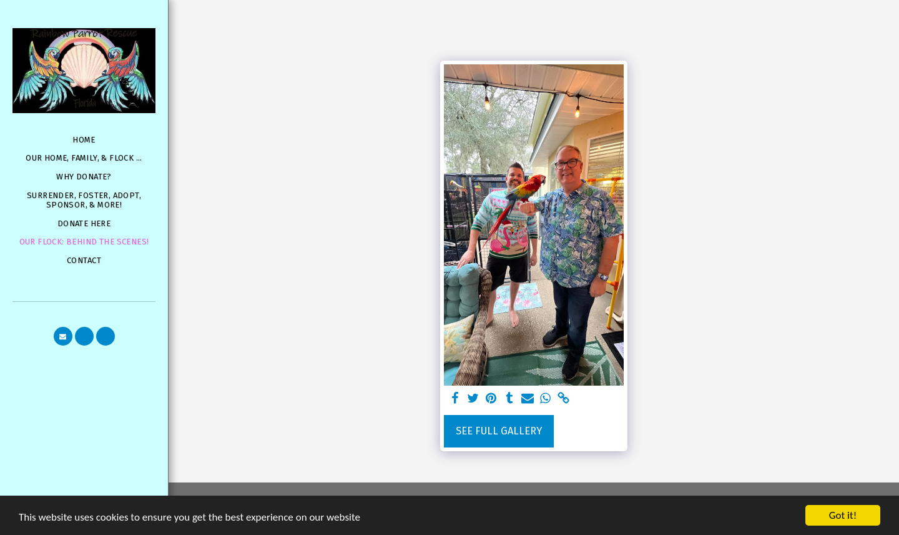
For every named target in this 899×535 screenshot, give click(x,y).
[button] (63, 336)
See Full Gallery (499, 431)
